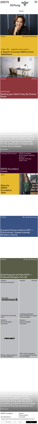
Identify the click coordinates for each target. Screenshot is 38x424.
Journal (3, 79)
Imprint (21, 413)
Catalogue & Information (9, 153)
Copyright (22, 417)
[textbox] (28, 11)
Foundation (4, 100)
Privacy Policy (23, 415)
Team (2, 175)
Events (3, 36)
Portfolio (3, 217)
